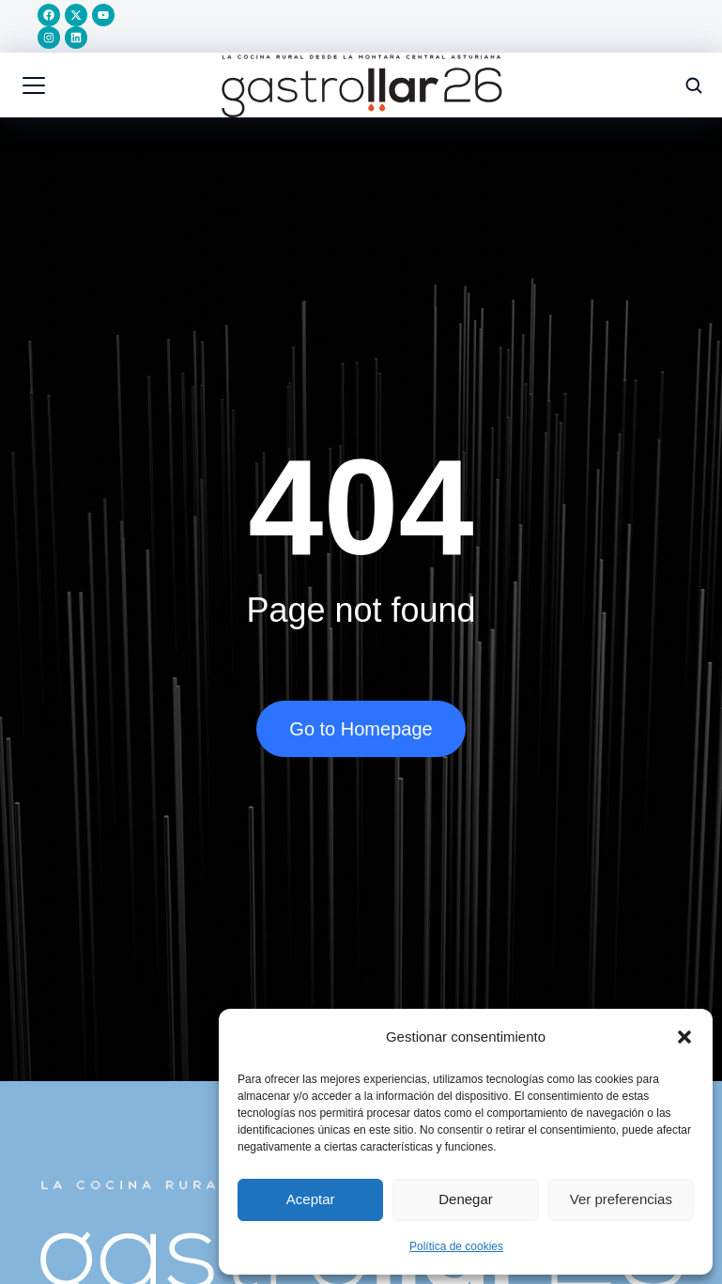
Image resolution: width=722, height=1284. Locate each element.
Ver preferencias (621, 1199)
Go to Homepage (360, 729)
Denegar (465, 1199)
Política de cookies (456, 1246)
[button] (684, 1037)
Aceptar (310, 1199)
